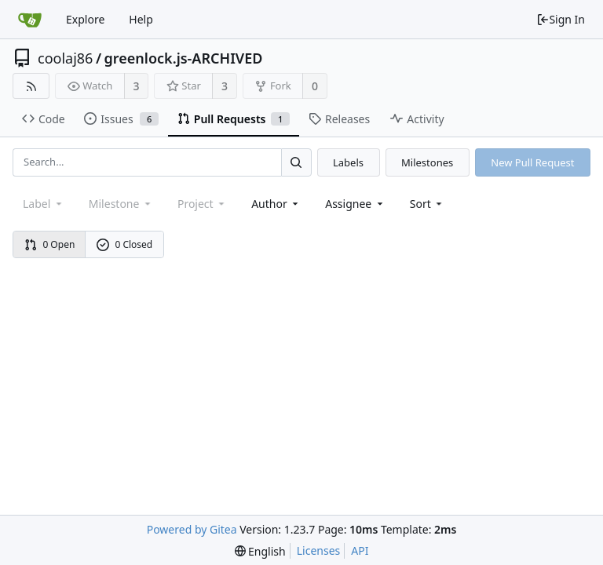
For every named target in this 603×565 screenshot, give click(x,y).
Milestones (427, 162)
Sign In (560, 19)
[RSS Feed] (31, 86)
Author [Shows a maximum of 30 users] (276, 203)
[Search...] (296, 162)
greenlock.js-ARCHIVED (183, 58)
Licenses (319, 550)
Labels (348, 162)
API (359, 550)
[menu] (427, 204)
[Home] (30, 19)
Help (141, 19)
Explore (85, 19)
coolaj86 (65, 58)
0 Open (49, 244)
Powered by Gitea (192, 529)
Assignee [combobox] (355, 203)
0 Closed (125, 244)
